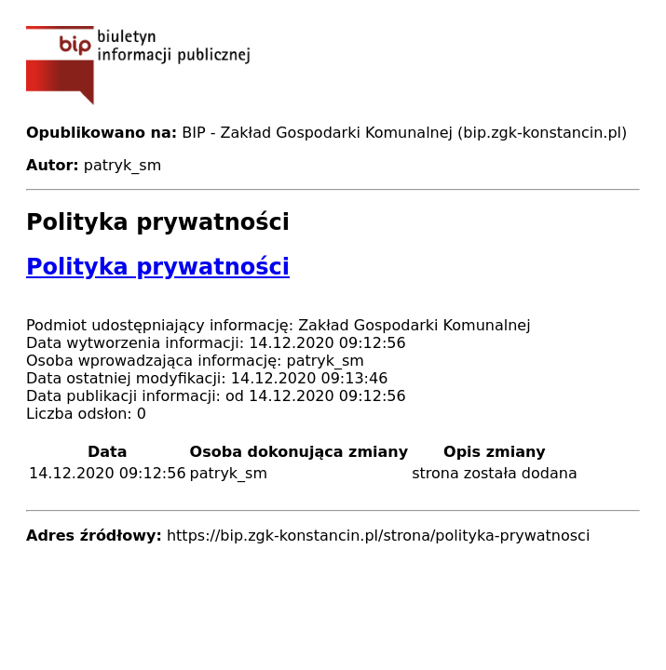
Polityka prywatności (158, 267)
